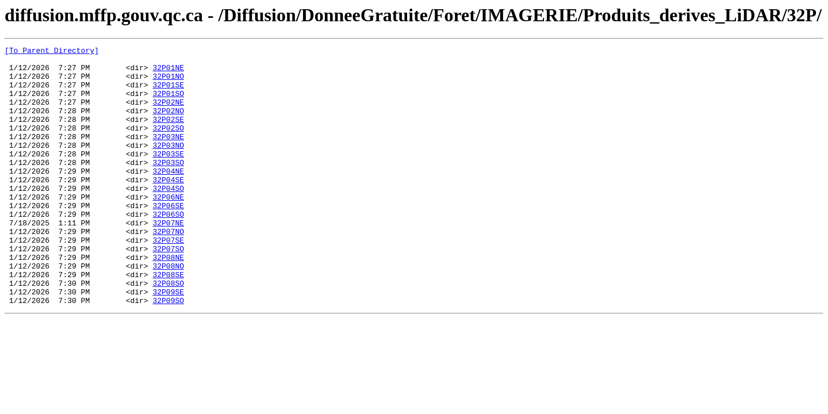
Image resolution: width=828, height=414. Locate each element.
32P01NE (168, 72)
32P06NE (168, 228)
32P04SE (168, 207)
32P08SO (168, 331)
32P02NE (168, 114)
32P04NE (168, 196)
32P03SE (168, 176)
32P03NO (168, 165)
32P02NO (168, 124)
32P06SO (168, 248)
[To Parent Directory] (52, 52)
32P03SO (168, 186)
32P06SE (168, 238)
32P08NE (168, 300)
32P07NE (168, 259)
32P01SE (168, 93)
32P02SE (168, 134)
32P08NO (168, 310)
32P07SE (168, 279)
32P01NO (168, 83)
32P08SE (168, 321)
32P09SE (168, 341)
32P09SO (168, 352)
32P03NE (168, 155)
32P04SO (168, 217)
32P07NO (168, 269)
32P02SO (168, 145)
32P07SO (168, 290)
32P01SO (168, 103)
